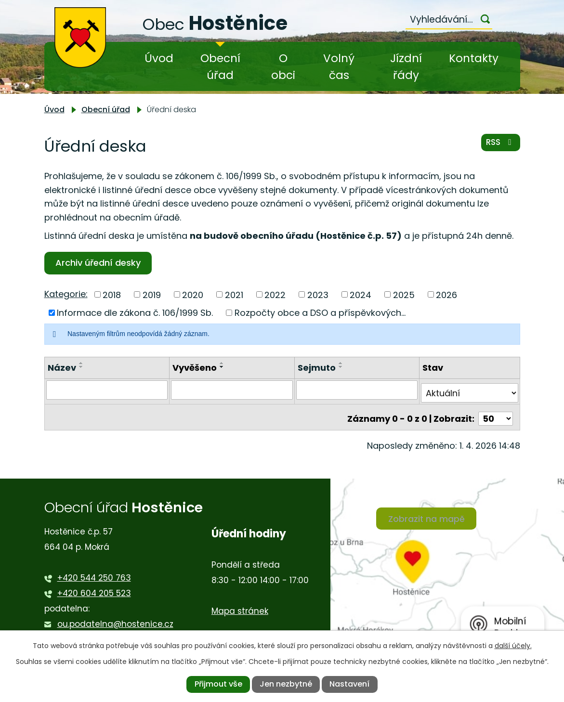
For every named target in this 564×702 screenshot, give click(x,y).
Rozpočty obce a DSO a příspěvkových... (320, 313)
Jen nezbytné (286, 683)
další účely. (513, 645)
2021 (234, 294)
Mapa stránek (239, 605)
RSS (499, 145)
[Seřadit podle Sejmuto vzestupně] (341, 363)
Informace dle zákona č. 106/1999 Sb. (135, 313)
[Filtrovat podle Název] (107, 389)
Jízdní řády (406, 67)
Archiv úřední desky (100, 263)
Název (62, 368)
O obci (283, 67)
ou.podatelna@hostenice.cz (115, 618)
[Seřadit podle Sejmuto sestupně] (341, 367)
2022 (275, 294)
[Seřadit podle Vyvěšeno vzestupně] (222, 363)
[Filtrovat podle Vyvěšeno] (232, 389)
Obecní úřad (220, 67)
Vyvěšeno (194, 368)
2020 (192, 294)
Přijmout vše (218, 683)
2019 (152, 294)
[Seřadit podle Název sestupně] (81, 367)
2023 (317, 294)
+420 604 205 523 (94, 587)
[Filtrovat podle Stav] (469, 389)
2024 (360, 294)
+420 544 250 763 (94, 571)
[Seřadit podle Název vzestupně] (81, 363)
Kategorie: (66, 294)
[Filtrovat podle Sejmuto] (357, 389)
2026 (446, 294)
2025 (404, 294)
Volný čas (338, 67)
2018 (112, 294)
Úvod (158, 58)
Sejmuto (317, 368)
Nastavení (349, 683)
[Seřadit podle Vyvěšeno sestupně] (222, 367)
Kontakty (473, 58)
